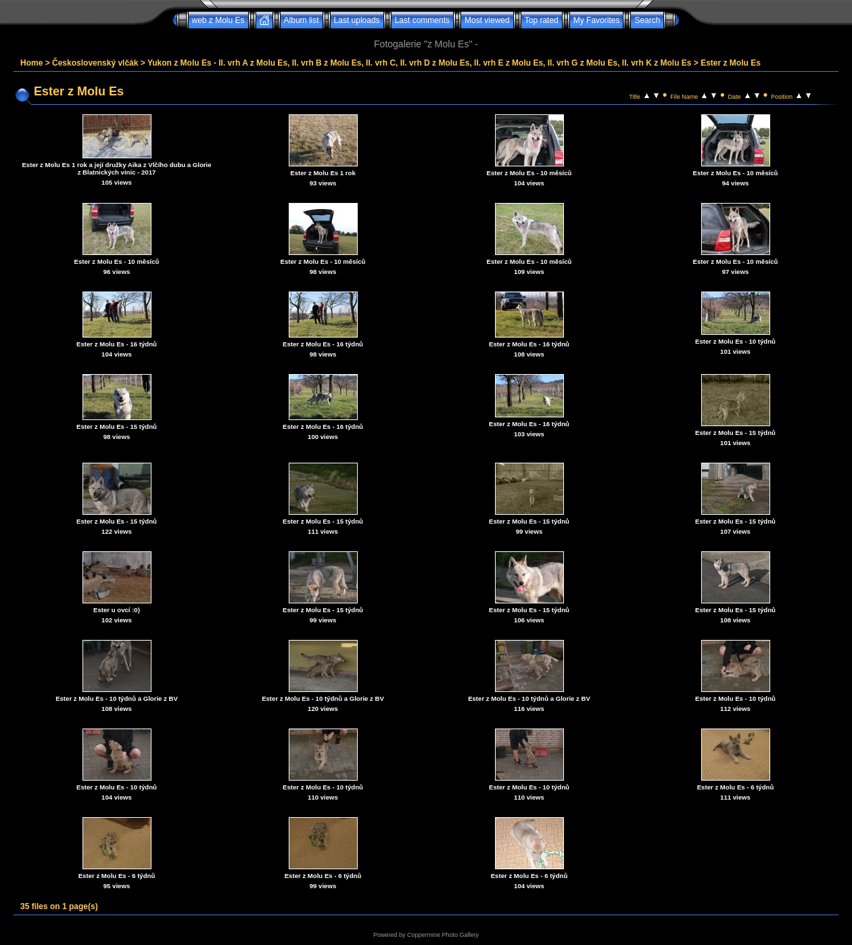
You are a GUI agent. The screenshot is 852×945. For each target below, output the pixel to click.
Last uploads (357, 20)
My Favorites (596, 20)
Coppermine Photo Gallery (443, 934)
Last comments (422, 20)
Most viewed (487, 20)
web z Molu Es (218, 20)
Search (647, 20)
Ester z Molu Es (731, 63)
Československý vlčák (95, 63)
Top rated (542, 20)
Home (31, 63)
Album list (301, 20)
